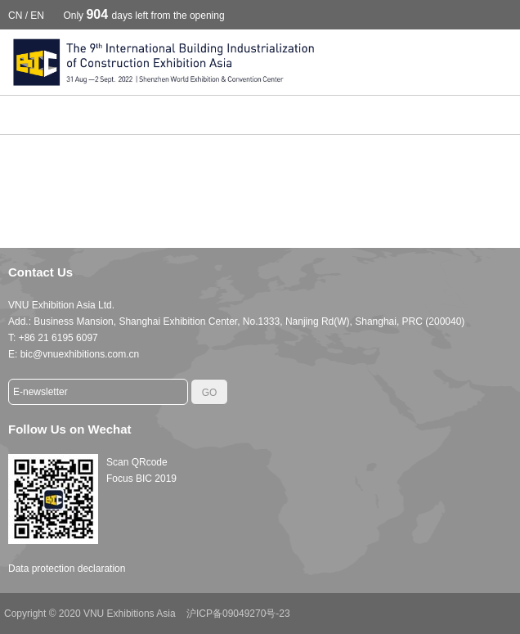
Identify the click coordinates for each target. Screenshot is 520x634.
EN (37, 15)
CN (15, 15)
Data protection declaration (66, 568)
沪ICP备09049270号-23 (238, 613)
